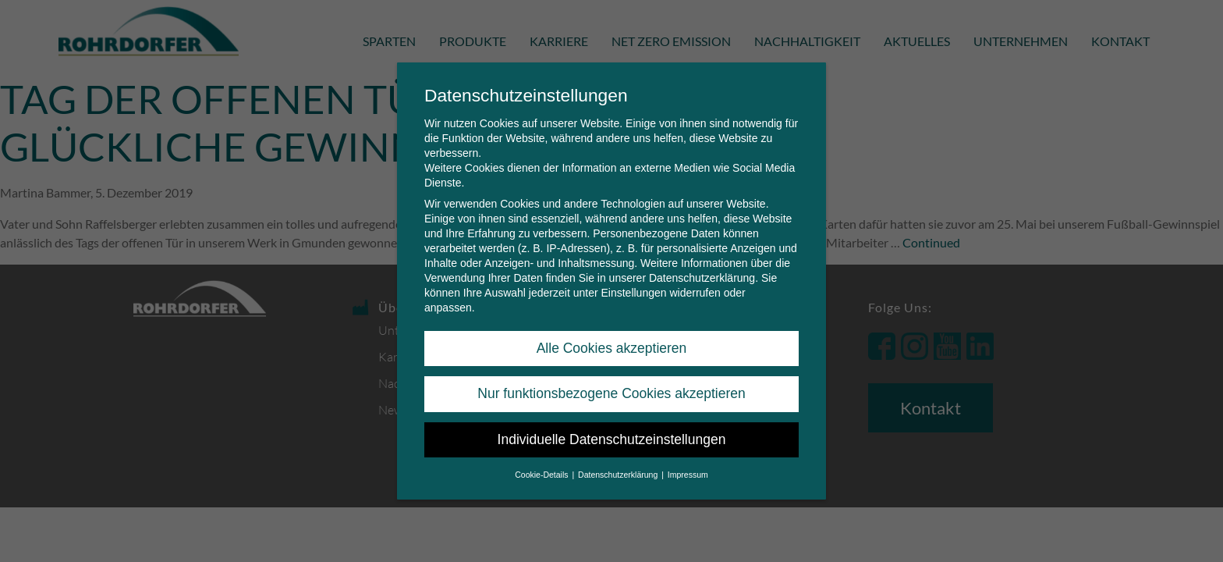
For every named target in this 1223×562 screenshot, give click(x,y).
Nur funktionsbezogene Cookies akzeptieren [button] (611, 390)
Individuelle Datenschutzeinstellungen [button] (612, 435)
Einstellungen (633, 289)
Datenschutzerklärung (702, 275)
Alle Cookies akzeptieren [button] (612, 345)
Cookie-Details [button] (542, 471)
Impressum (688, 471)
